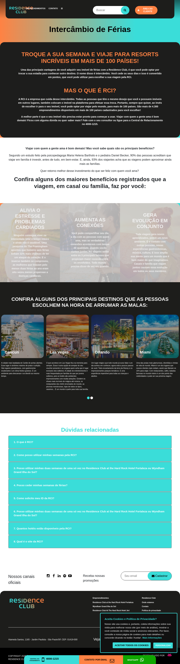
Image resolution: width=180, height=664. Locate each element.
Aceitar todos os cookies (132, 645)
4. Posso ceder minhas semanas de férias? (41, 485)
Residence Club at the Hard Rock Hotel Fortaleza (113, 602)
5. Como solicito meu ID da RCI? (34, 498)
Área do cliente (145, 10)
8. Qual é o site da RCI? (28, 541)
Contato (53, 8)
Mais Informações (152, 637)
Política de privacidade (151, 610)
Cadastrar (160, 575)
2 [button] (91, 398)
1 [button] (88, 398)
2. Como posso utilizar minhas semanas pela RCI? (45, 455)
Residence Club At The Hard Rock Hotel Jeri (111, 610)
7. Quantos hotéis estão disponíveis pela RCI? (43, 528)
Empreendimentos (35, 8)
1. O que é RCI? (23, 441)
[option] (22, 356)
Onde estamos (148, 602)
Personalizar (163, 645)
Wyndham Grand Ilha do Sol (104, 606)
